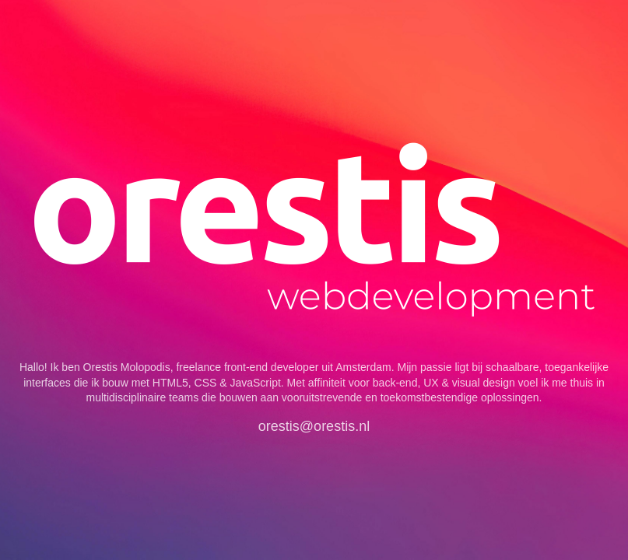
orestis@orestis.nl (314, 426)
